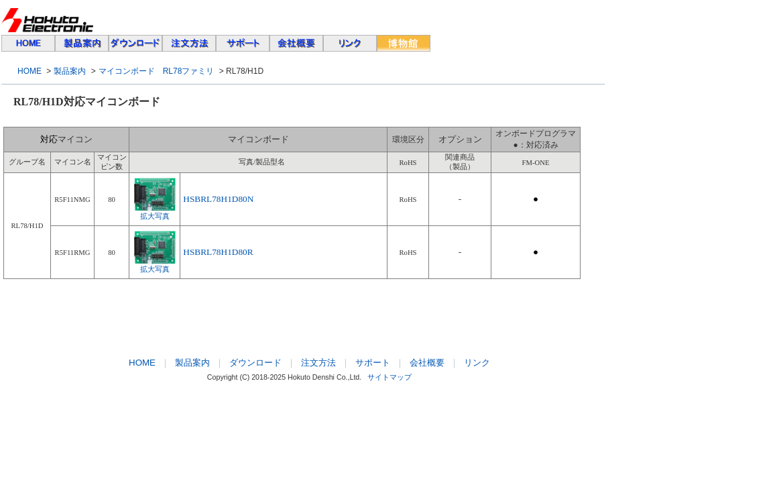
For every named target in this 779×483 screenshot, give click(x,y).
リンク (477, 363)
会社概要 (427, 363)
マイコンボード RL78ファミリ (157, 71)
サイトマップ (389, 377)
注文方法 (318, 363)
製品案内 (70, 71)
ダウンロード (255, 363)
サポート (372, 363)
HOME (29, 71)
